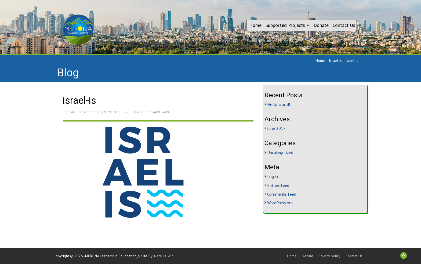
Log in (272, 176)
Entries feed (278, 185)
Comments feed (281, 194)
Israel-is (335, 60)
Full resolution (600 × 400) (150, 112)
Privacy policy (329, 256)
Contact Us (344, 25)
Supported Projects (288, 25)
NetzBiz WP (163, 256)
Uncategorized (280, 152)
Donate (321, 25)
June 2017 (276, 128)
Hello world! (278, 104)
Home (255, 25)
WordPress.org (280, 202)
